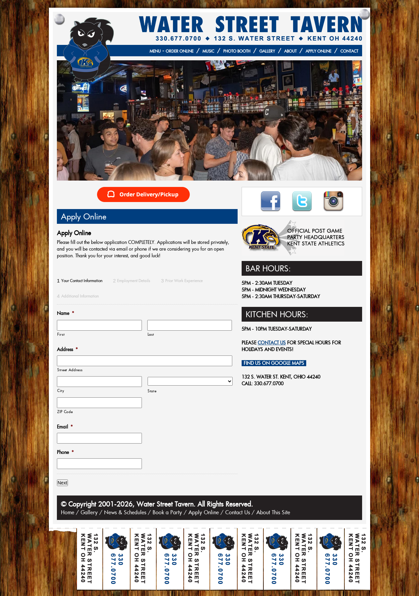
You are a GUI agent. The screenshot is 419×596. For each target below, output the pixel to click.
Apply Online (318, 51)
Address (67, 349)
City (60, 390)
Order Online (179, 51)
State (152, 390)
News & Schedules (125, 512)
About (290, 51)
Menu (155, 51)
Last (151, 334)
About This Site (273, 512)
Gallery (267, 51)
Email (65, 427)
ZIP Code (65, 411)
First (61, 334)
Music (208, 51)
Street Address (69, 369)
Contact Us (237, 512)
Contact (349, 51)
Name (65, 313)
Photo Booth (236, 51)
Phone (65, 452)
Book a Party (167, 512)
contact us (272, 343)
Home (67, 512)
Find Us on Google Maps (274, 363)
